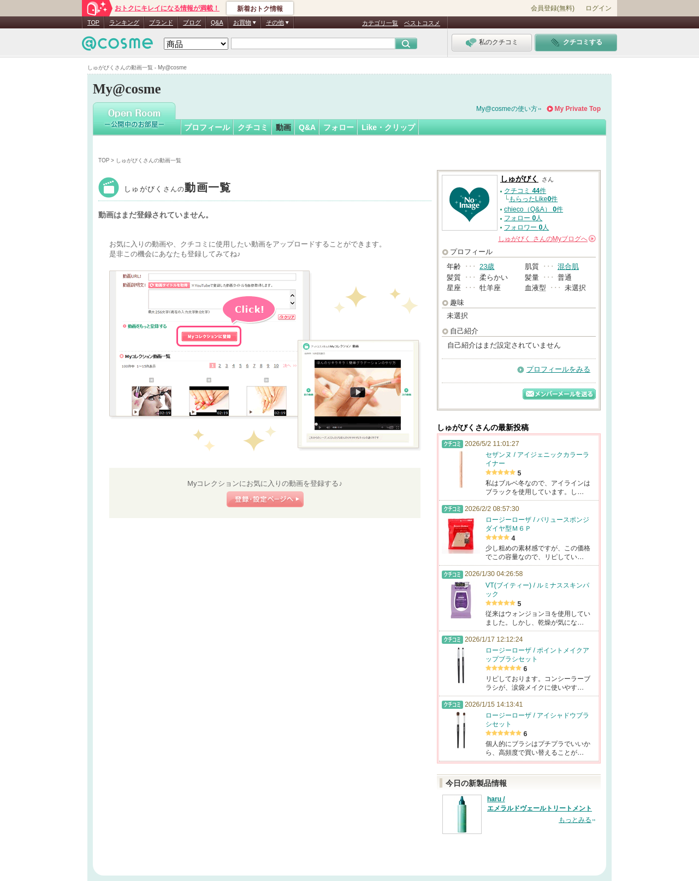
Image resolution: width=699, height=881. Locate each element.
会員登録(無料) (552, 8)
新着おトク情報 (260, 9)
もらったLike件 (533, 199)
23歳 (486, 266)
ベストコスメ (422, 23)
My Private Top (578, 109)
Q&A (217, 22)
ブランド (161, 22)
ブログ (192, 22)
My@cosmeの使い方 (506, 109)
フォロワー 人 (526, 227)
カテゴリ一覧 (380, 23)
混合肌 (568, 266)
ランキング (124, 22)
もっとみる (575, 820)
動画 (283, 127)
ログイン (598, 8)
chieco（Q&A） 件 (533, 209)
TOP (93, 22)
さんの (547, 239)
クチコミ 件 (525, 191)
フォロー (338, 127)
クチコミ (253, 127)
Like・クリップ (388, 127)
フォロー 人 (523, 218)
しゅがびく (178, 189)
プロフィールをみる (558, 369)
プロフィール (207, 127)
